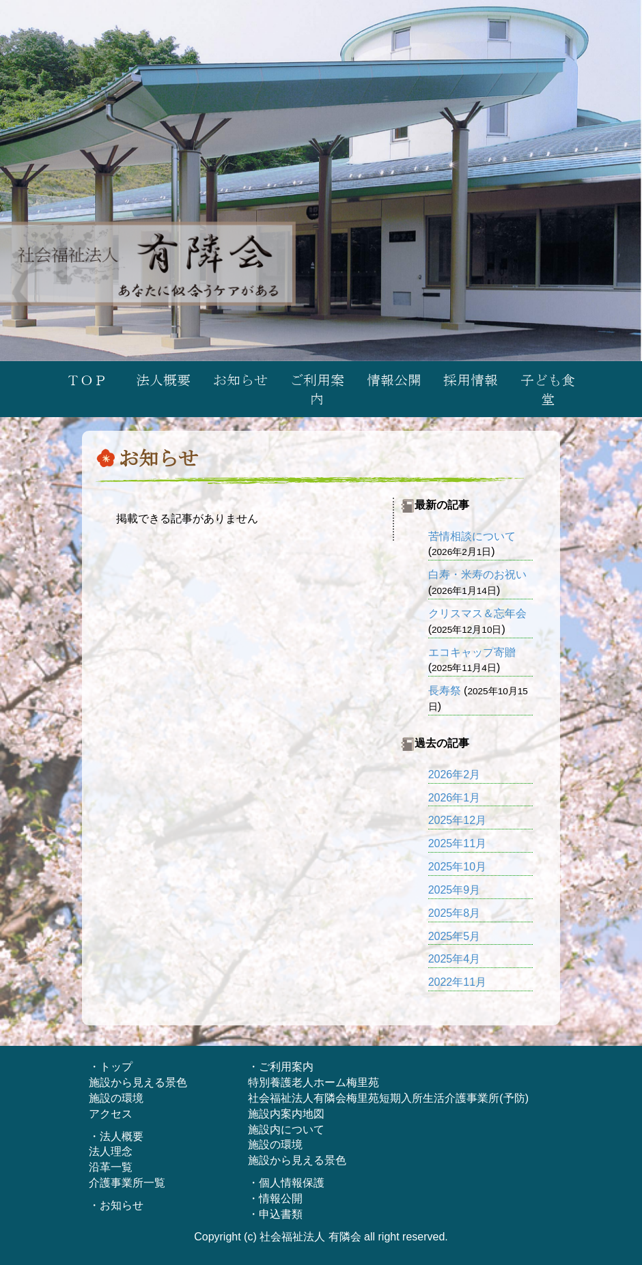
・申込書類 (275, 1214)
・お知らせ (116, 1205)
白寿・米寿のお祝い (477, 574)
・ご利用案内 (280, 1066)
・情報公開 (275, 1198)
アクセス (110, 1114)
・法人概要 (116, 1136)
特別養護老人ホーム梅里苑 (313, 1082)
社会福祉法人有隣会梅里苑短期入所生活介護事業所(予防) (388, 1098)
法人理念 (110, 1151)
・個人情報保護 (286, 1183)
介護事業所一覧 (127, 1183)
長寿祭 (444, 690)
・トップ (110, 1066)
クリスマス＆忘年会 (477, 613)
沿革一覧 (110, 1167)
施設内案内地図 (286, 1114)
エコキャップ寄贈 (472, 652)
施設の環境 (116, 1098)
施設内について (286, 1129)
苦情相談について (472, 536)
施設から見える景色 (138, 1082)
